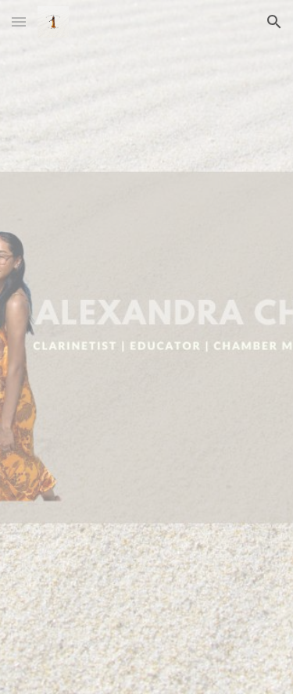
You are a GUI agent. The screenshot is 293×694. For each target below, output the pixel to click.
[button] (19, 21)
